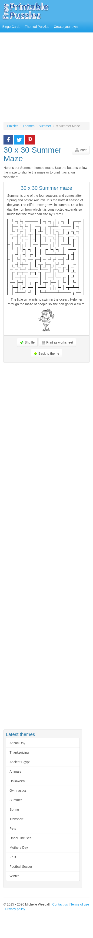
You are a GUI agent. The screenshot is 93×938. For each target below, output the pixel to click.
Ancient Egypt (20, 762)
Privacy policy (15, 909)
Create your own (66, 27)
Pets (13, 828)
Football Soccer (21, 866)
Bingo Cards (11, 27)
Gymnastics (18, 790)
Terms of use (79, 904)
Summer (16, 800)
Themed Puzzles (37, 27)
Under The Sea (21, 838)
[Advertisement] (43, 78)
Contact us (60, 904)
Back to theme (46, 354)
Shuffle (27, 342)
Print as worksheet (57, 342)
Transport (16, 819)
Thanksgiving (19, 752)
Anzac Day (17, 743)
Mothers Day (19, 847)
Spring (14, 809)
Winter (14, 876)
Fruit (13, 857)
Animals (15, 771)
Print (80, 150)
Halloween (17, 781)
